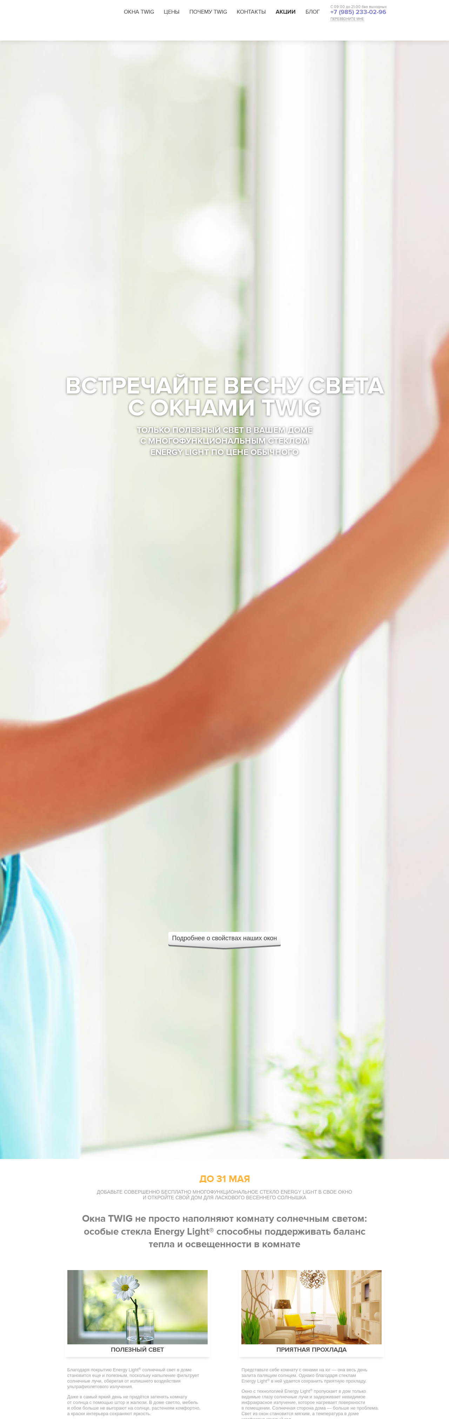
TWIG (87, 12)
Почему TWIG (208, 11)
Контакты (251, 11)
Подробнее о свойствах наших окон (224, 938)
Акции (286, 11)
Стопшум (307, 32)
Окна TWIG (139, 11)
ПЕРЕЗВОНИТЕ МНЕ (347, 19)
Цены (172, 11)
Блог (313, 11)
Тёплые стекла (270, 32)
